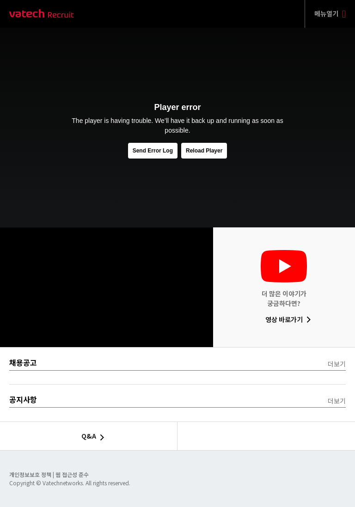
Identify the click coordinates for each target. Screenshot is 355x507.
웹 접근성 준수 (72, 474)
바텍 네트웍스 (41, 14)
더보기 (337, 363)
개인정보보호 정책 (31, 474)
